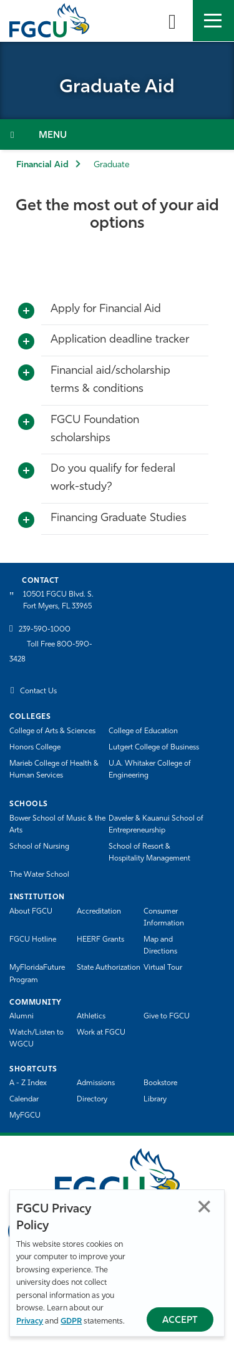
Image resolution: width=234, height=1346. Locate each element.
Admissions (96, 1083)
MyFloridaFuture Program (37, 973)
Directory (92, 1099)
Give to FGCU (167, 1016)
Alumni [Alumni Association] (21, 1016)
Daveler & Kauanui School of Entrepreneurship (156, 824)
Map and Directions (160, 945)
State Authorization (108, 968)
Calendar (24, 1099)
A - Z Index (28, 1083)
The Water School (39, 875)
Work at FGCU (101, 1032)
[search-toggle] (172, 20)
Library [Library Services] (155, 1099)
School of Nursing (39, 847)
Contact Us (38, 691)
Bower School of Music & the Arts (57, 824)
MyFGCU (25, 1115)
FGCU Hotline (32, 940)
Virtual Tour (163, 968)
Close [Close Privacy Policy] (204, 1206)
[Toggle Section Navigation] (117, 134)
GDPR (71, 1321)
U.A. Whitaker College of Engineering (150, 769)
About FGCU (30, 911)
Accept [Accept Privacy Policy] (180, 1320)
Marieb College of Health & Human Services (54, 769)
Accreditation (99, 911)
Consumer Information (164, 917)
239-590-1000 (45, 629)
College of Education (143, 731)
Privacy (29, 1321)
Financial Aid (42, 165)
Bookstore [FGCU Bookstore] (160, 1083)
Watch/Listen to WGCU (36, 1038)
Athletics (91, 1016)
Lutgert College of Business (154, 747)
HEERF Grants (100, 940)
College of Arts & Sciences (52, 731)
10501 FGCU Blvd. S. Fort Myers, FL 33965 (58, 600)
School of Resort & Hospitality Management (149, 852)
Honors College (35, 747)
